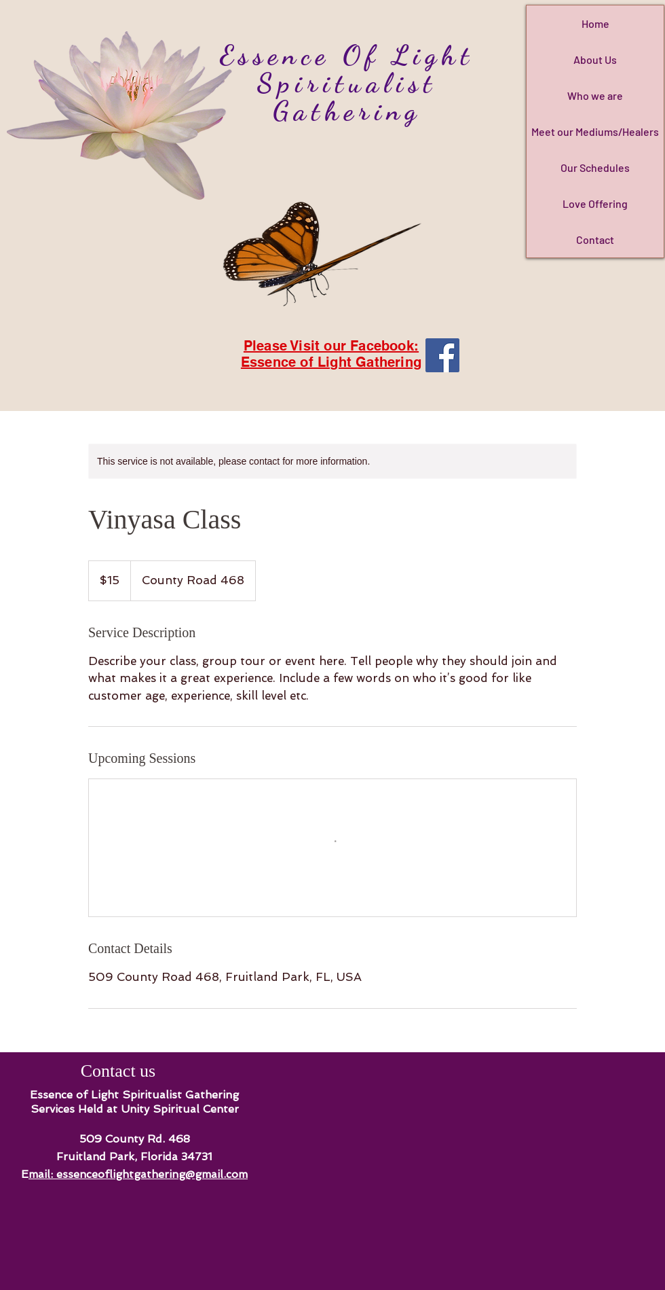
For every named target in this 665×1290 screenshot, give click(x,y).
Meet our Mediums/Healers (595, 131)
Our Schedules (595, 167)
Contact (595, 239)
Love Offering (595, 203)
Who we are (595, 95)
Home (595, 23)
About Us (595, 59)
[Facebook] (442, 355)
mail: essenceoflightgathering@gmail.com (138, 1174)
